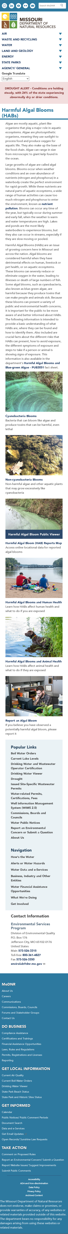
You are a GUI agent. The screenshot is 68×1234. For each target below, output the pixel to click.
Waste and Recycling (33, 39)
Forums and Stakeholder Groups (20, 1012)
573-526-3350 (25, 959)
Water (33, 45)
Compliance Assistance (15, 1033)
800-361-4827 (31, 955)
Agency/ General (33, 68)
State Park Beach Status (15, 1091)
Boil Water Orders (23, 753)
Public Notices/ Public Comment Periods (25, 1117)
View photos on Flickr (26, 6)
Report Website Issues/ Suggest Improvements (29, 1165)
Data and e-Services (13, 1128)
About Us (17, 838)
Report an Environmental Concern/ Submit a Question (33, 1160)
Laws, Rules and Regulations (18, 1049)
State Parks (33, 62)
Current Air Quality (13, 1075)
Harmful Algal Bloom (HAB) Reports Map (33, 543)
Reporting (7, 1060)
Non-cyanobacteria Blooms (24, 480)
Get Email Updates (14, 1134)
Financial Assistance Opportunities (21, 1044)
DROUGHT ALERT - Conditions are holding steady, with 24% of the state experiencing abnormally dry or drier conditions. (34, 92)
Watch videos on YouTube (19, 6)
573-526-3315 (27, 951)
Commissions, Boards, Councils (19, 1007)
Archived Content (34, 1195)
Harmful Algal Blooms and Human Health (33, 602)
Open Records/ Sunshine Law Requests (24, 1139)
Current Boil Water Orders (17, 1081)
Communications (11, 1002)
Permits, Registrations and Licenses (22, 1055)
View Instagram (5, 6)
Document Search (12, 1123)
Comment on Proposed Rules (19, 1154)
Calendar (7, 1112)
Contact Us (8, 1018)
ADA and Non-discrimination (34, 1183)
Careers (6, 996)
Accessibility (34, 1179)
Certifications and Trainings (17, 1038)
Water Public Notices (25, 823)
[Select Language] (15, 78)
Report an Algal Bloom (21, 721)
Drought (16, 779)
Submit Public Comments (16, 1170)
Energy (33, 56)
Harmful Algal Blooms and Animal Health (33, 662)
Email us (33, 6)
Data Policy (34, 1187)
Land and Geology (33, 51)
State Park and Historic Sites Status (22, 1097)
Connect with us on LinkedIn (12, 6)
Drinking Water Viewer (26, 774)
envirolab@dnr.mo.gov (28, 964)
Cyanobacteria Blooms (20, 416)
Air (33, 33)
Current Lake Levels (24, 759)
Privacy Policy (34, 1191)
